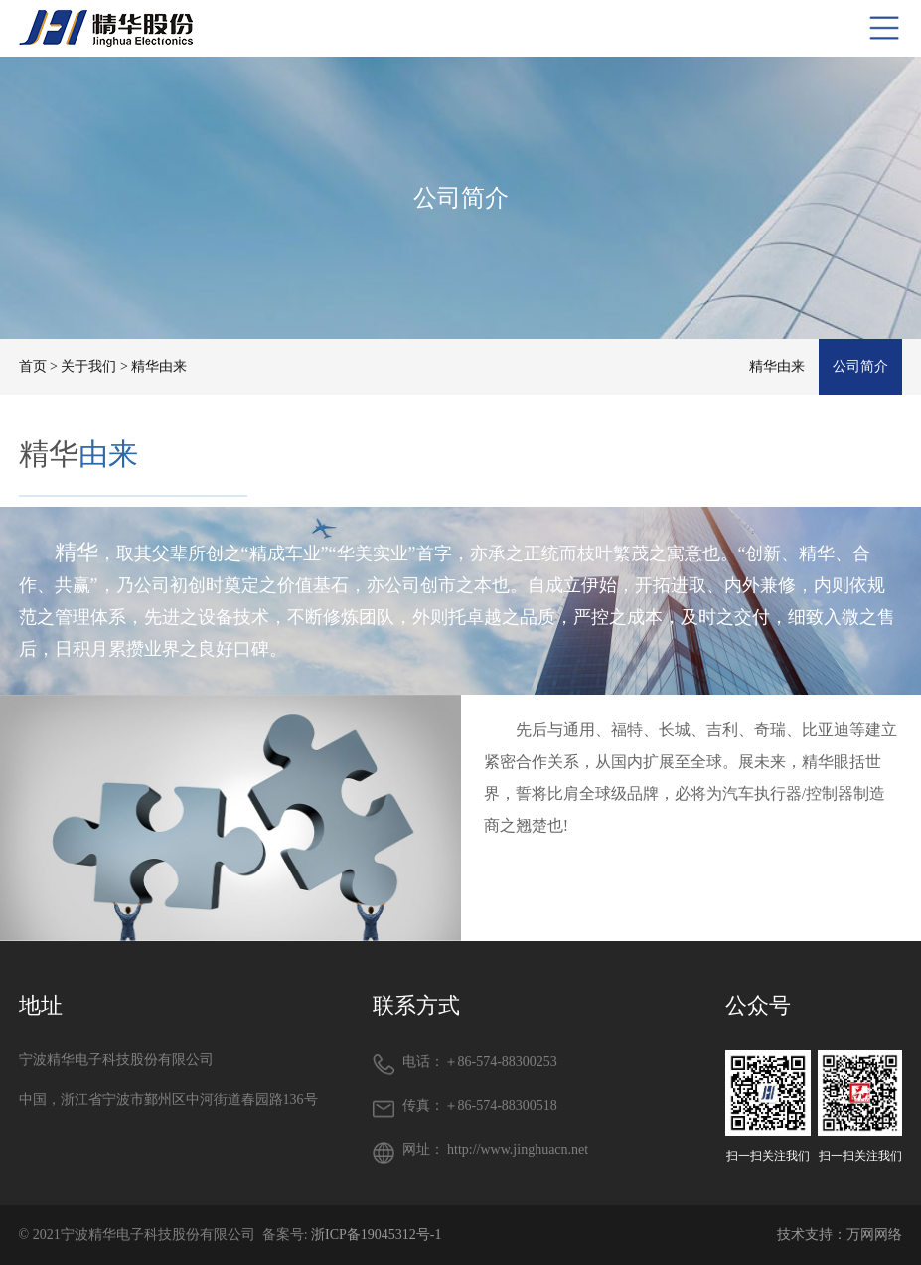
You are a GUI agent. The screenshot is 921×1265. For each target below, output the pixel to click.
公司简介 (860, 366)
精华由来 (777, 366)
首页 (33, 366)
